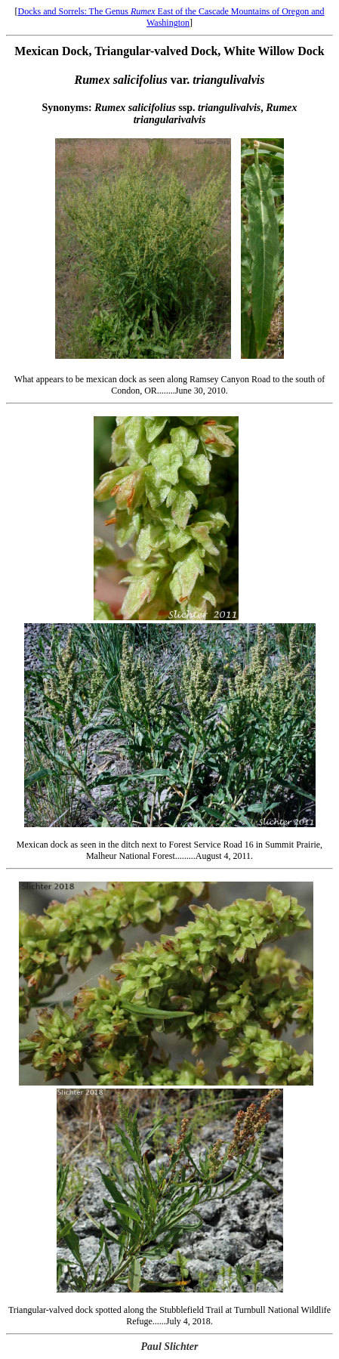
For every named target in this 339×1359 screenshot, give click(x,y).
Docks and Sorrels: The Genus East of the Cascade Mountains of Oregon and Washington (170, 17)
